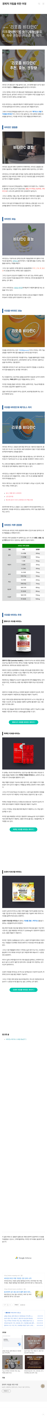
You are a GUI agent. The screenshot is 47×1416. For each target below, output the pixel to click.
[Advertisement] (23, 849)
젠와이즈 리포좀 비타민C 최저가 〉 (23, 722)
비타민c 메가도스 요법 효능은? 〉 (16, 1039)
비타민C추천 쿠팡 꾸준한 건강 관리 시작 (17, 1278)
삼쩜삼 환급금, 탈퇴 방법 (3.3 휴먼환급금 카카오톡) (17, 1316)
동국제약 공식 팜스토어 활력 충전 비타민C (17, 1292)
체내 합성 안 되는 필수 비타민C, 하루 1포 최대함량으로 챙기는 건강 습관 (17, 1295)
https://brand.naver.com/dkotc (13, 1289)
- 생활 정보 (7, 1312)
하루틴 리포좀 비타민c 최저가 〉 (23, 829)
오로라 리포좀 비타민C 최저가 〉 (23, 990)
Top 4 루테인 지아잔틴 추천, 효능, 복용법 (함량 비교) (18, 1320)
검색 (39, 3)
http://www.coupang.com (12, 1275)
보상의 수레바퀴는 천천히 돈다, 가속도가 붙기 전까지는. (16, 1387)
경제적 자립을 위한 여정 (14, 3)
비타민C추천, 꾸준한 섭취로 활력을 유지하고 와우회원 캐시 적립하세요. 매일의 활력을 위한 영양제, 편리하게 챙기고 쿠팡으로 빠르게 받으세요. (23, 1282)
